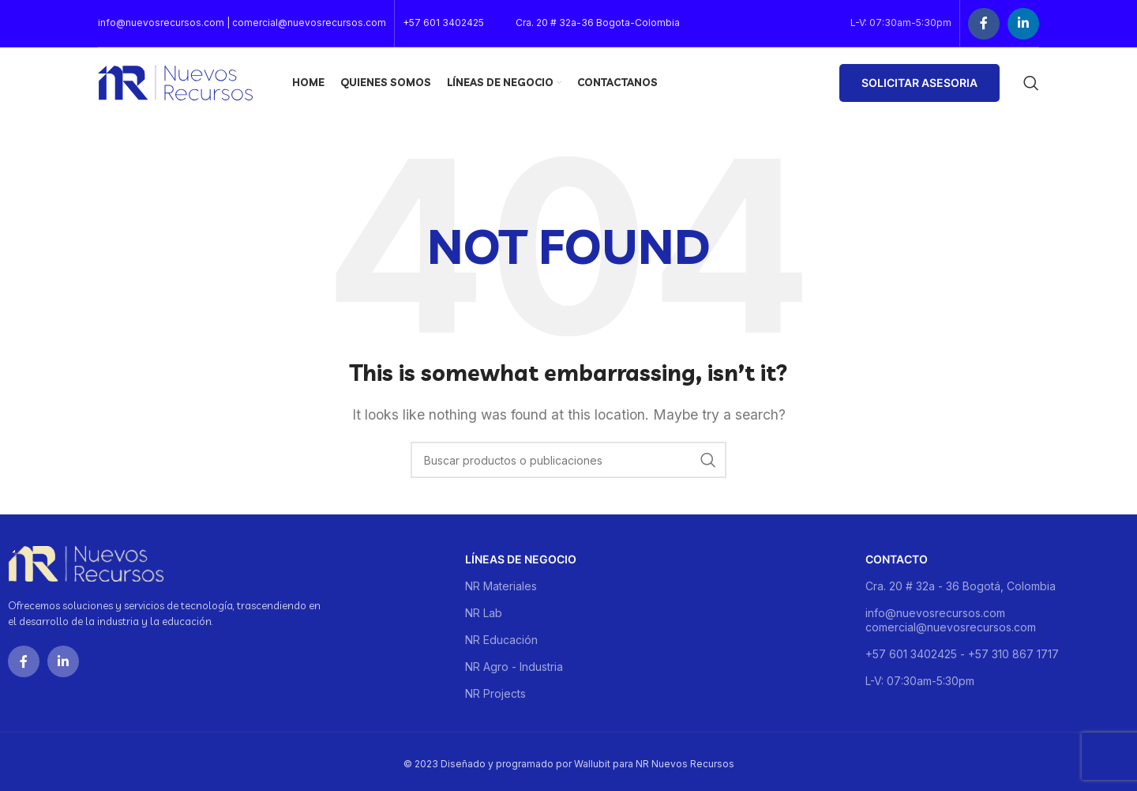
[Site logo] (175, 81)
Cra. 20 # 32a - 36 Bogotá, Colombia (960, 586)
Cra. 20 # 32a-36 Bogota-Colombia (598, 22)
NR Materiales (501, 586)
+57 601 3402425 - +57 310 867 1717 (962, 654)
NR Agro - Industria (514, 666)
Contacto (896, 559)
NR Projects (495, 693)
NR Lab (483, 613)
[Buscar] (1031, 83)
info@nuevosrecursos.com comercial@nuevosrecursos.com (950, 620)
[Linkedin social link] (1023, 24)
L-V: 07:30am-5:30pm (919, 680)
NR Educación (501, 639)
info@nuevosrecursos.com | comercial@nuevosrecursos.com (242, 22)
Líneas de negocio (520, 559)
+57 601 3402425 (443, 22)
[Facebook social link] (984, 24)
